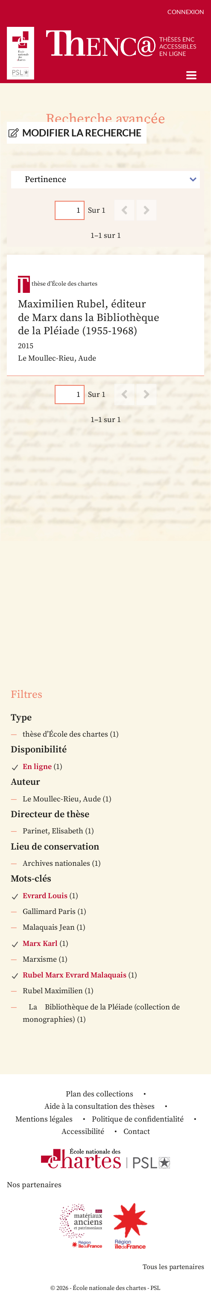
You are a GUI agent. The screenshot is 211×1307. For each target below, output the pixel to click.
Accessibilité (83, 1131)
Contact (136, 1131)
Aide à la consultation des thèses (99, 1106)
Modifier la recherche (81, 133)
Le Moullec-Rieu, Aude (62, 799)
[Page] (70, 210)
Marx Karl (40, 943)
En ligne (37, 767)
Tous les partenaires (173, 1267)
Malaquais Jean (49, 927)
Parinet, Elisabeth (53, 831)
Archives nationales (56, 863)
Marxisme (40, 959)
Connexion (185, 11)
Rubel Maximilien (53, 991)
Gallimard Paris (49, 912)
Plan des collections (99, 1094)
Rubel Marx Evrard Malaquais (74, 975)
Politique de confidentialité (138, 1119)
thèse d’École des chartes (65, 734)
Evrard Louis (45, 896)
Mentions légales (44, 1119)
